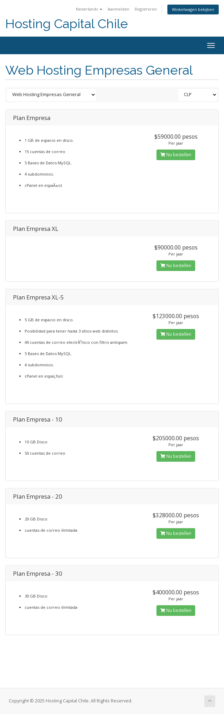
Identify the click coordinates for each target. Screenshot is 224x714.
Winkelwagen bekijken (193, 9)
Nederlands (89, 9)
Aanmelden (118, 9)
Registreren (146, 9)
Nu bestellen (175, 155)
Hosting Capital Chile (66, 23)
